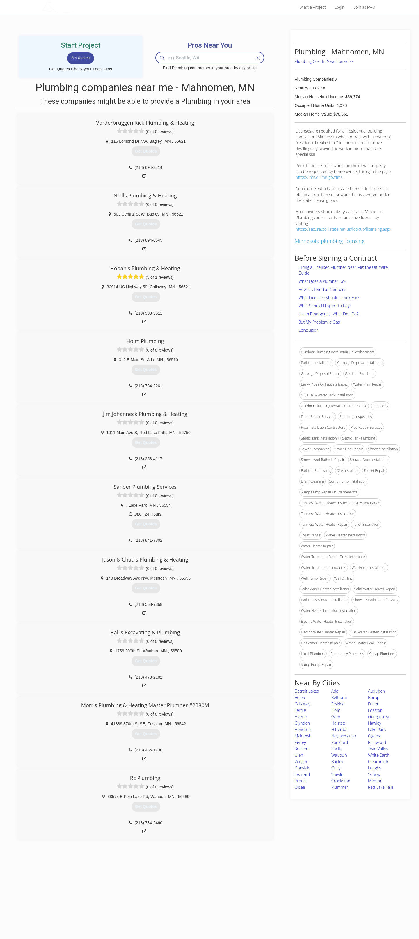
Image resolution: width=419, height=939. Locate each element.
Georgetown (379, 716)
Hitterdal (339, 729)
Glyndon (302, 723)
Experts (185, 896)
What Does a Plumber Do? (323, 281)
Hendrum (303, 729)
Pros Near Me (109, 896)
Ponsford (339, 742)
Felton (373, 704)
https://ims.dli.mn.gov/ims (319, 177)
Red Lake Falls (381, 787)
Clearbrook (378, 761)
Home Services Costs (116, 890)
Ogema (374, 736)
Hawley (374, 723)
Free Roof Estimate (114, 910)
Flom (335, 710)
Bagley (337, 761)
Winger (301, 761)
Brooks (301, 780)
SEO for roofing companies (298, 916)
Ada (334, 691)
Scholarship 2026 (291, 890)
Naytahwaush (343, 736)
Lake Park (377, 729)
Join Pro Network (193, 890)
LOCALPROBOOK (76, 7)
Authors (283, 903)
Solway (374, 774)
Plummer (339, 787)
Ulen (299, 755)
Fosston (375, 710)
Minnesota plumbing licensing (330, 240)
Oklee (300, 787)
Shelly (336, 748)
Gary (335, 716)
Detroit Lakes (307, 691)
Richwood (377, 742)
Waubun (339, 755)
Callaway (302, 704)
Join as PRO (364, 7)
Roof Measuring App (196, 903)
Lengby (374, 768)
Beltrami (339, 697)
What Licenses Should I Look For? (329, 297)
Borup (373, 697)
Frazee (301, 716)
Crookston (340, 780)
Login (340, 7)
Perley (300, 742)
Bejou (300, 697)
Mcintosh (303, 736)
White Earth (378, 755)
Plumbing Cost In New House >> (324, 61)
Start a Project (312, 7)
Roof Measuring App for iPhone (204, 910)
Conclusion (309, 330)
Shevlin (338, 774)
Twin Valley (378, 748)
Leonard (302, 774)
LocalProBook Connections (298, 910)
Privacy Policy (288, 896)
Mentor (374, 780)
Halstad (338, 723)
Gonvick (302, 768)
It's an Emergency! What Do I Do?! (329, 314)
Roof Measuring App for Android (205, 916)
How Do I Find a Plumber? (322, 289)
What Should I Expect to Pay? (325, 305)
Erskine (338, 704)
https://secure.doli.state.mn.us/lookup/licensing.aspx (344, 229)
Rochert (302, 748)
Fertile (300, 710)
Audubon (376, 691)
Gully (335, 768)
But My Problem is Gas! (320, 322)
